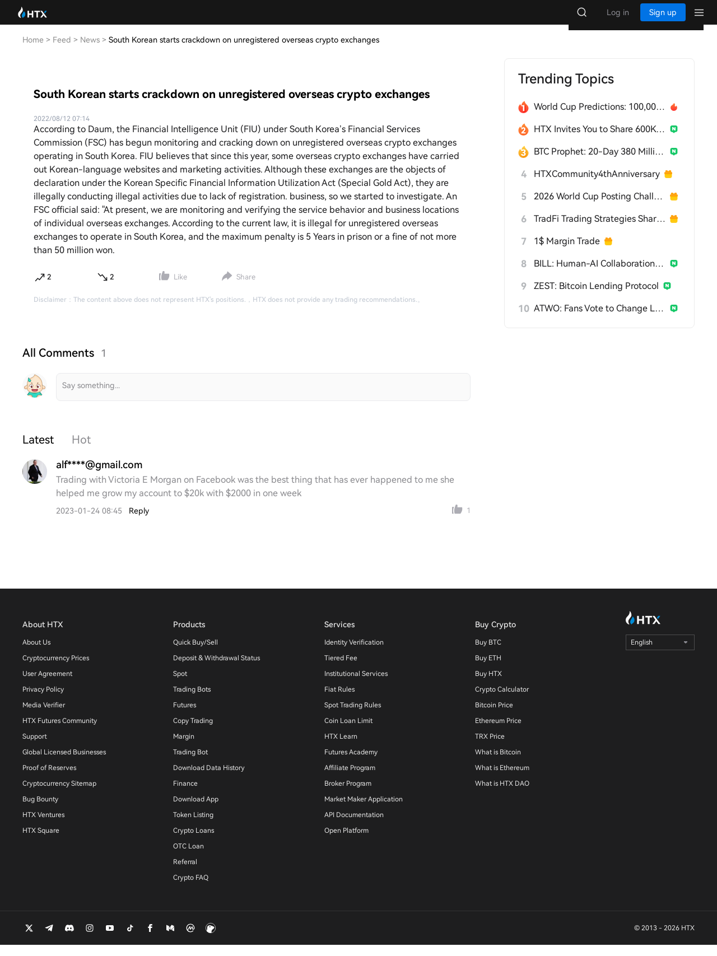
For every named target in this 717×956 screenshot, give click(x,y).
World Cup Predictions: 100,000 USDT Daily (599, 118)
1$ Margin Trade (567, 252)
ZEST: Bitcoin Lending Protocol (596, 297)
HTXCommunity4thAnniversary (597, 185)
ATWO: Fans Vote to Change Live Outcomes (599, 319)
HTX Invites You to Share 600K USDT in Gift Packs (599, 140)
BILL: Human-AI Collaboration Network (599, 274)
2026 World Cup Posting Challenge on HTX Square (599, 207)
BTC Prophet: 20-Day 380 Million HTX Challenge (599, 162)
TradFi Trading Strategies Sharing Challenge (599, 230)
